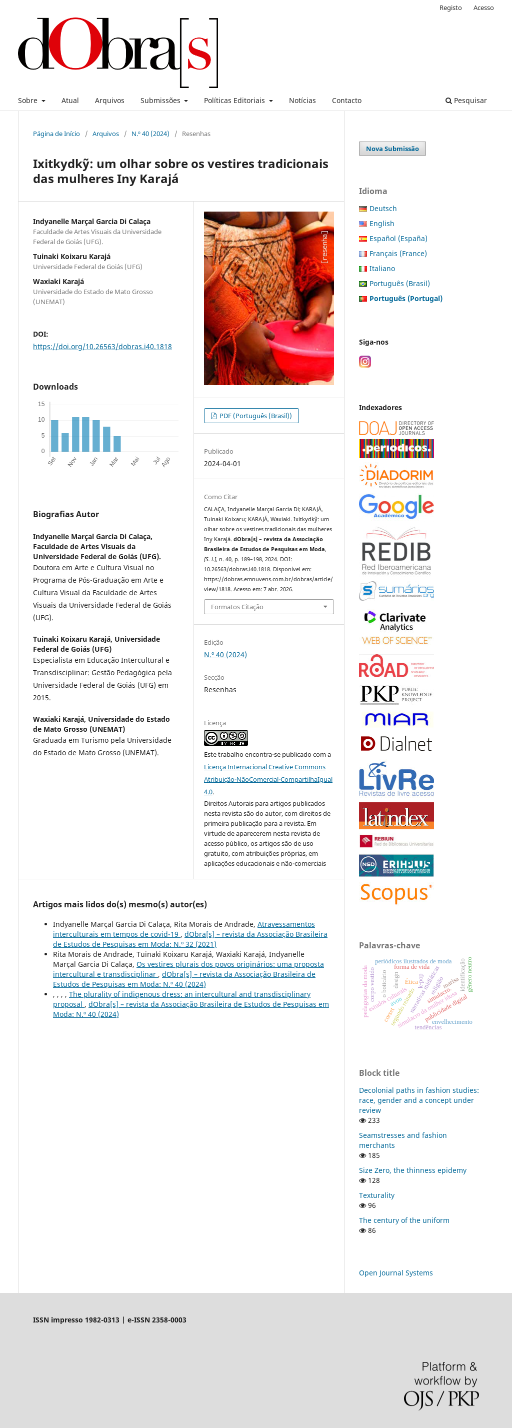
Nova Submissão (392, 148)
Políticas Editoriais (235, 100)
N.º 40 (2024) (151, 133)
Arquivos (109, 100)
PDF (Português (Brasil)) (255, 415)
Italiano (382, 268)
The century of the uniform (404, 1220)
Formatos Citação (237, 606)
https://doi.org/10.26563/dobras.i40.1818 (102, 346)
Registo (451, 7)
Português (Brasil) (400, 283)
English (382, 223)
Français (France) (398, 253)
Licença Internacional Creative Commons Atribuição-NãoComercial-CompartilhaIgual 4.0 (268, 779)
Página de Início (56, 133)
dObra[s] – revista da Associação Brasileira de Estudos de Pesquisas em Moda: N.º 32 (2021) (190, 939)
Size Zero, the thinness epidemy (412, 1170)
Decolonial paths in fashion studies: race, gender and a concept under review (419, 1100)
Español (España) (399, 238)
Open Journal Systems (396, 1272)
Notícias (302, 100)
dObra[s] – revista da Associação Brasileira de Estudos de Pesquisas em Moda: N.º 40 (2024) (184, 979)
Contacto (347, 100)
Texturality (376, 1195)
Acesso (484, 7)
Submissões (161, 100)
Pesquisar (466, 100)
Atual (70, 100)
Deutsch (383, 208)
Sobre (29, 100)
